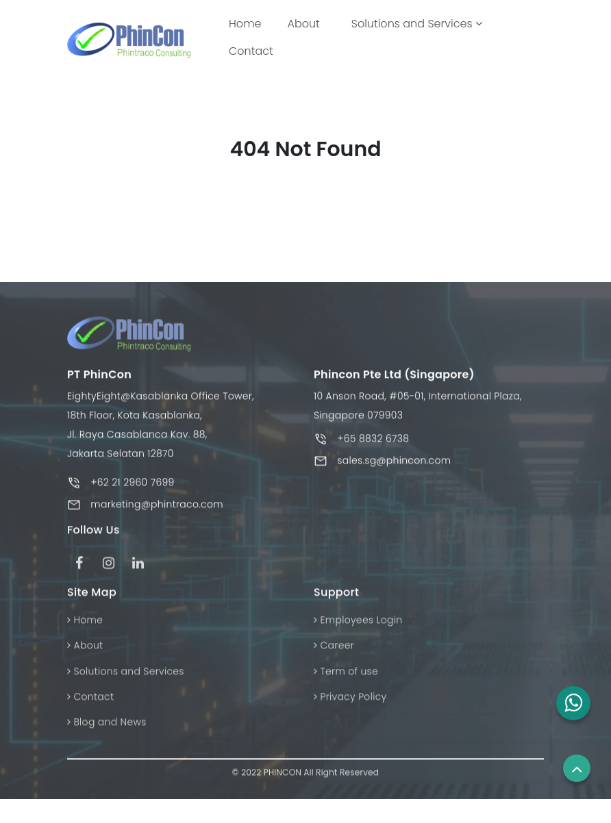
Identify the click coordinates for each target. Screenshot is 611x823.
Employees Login (358, 623)
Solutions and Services (416, 23)
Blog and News (107, 726)
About (303, 23)
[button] (573, 703)
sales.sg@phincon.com (394, 464)
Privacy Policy (350, 700)
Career (334, 649)
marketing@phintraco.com (156, 508)
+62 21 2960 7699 (132, 486)
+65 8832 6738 (373, 442)
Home (247, 23)
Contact (251, 51)
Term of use (346, 674)
